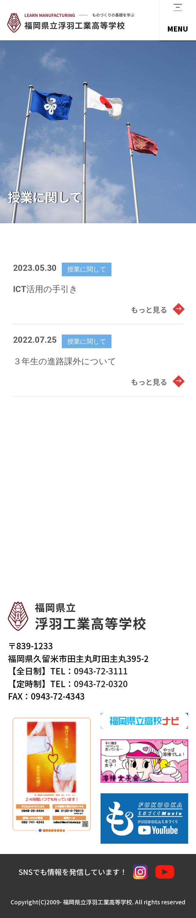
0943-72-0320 (101, 683)
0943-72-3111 (101, 671)
